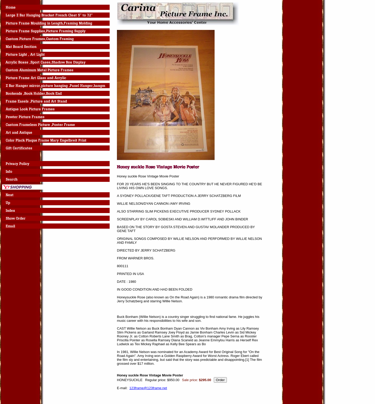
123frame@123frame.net (148, 388)
